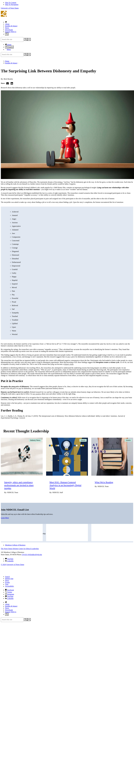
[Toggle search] (6, 34)
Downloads (9, 30)
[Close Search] (29, 39)
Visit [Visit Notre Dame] (6, 584)
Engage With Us (10, 32)
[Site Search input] (12, 39)
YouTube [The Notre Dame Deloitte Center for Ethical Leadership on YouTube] (9, 559)
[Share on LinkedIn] (11, 83)
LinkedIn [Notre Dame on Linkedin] (9, 598)
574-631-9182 (26, 554)
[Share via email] (7, 83)
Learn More (5, 518)
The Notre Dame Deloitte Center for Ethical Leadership (67, 15)
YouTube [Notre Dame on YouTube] (9, 596)
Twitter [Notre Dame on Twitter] (8, 592)
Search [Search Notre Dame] (7, 577)
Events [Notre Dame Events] (7, 582)
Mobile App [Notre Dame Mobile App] (9, 578)
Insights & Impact (11, 26)
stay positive (37, 394)
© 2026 (3, 564)
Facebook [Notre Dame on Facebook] (9, 590)
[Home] (6, 22)
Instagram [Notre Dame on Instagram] (9, 594)
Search (9, 47)
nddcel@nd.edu (36, 554)
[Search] (25, 39)
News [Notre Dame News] (7, 580)
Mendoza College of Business (15, 545)
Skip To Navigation (11, 4)
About (7, 24)
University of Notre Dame (10, 8)
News (7, 28)
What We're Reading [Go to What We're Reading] (104, 482)
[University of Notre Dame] (14, 573)
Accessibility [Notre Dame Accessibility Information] (9, 586)
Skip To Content (10, 2)
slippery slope (68, 364)
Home (8, 44)
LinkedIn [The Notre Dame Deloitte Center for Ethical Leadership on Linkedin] (9, 561)
